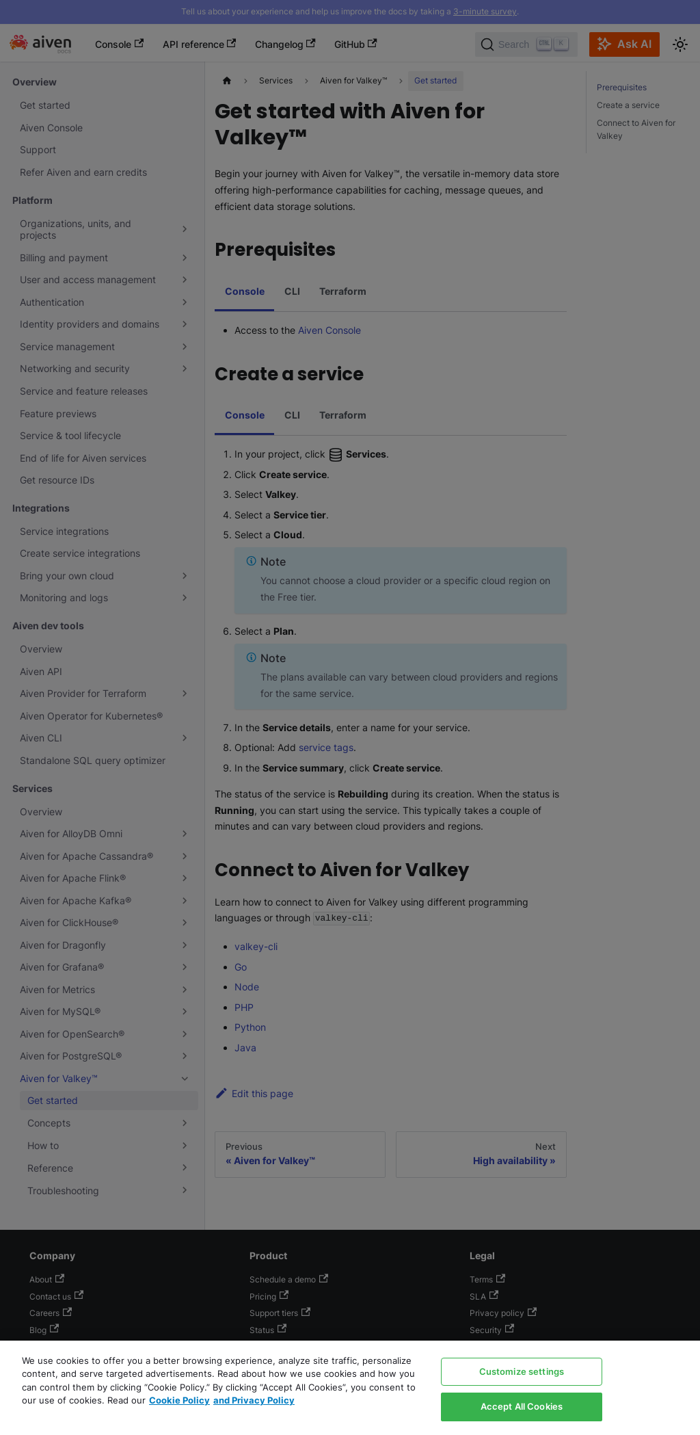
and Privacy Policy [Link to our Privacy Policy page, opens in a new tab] (254, 1400)
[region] (350, 1388)
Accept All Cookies (522, 1406)
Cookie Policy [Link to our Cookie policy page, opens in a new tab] (179, 1400)
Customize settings (521, 1371)
